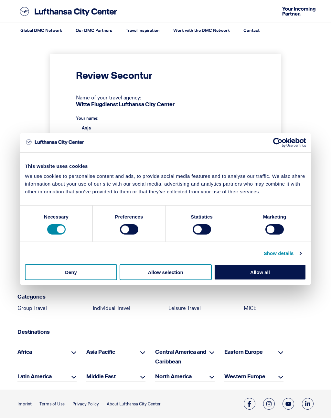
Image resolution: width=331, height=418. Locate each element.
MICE (250, 308)
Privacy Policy (85, 404)
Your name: (87, 118)
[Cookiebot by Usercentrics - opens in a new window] (278, 142)
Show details (279, 253)
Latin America (34, 376)
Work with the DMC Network (201, 30)
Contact (251, 30)
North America (173, 376)
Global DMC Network (41, 30)
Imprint (24, 404)
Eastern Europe (243, 352)
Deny (71, 272)
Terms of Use (52, 404)
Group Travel (32, 308)
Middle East (101, 376)
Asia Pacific (100, 352)
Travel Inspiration (143, 30)
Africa (24, 352)
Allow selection (165, 272)
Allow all (260, 272)
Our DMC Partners (94, 30)
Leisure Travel (184, 308)
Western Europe (244, 376)
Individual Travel (111, 308)
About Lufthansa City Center (134, 404)
